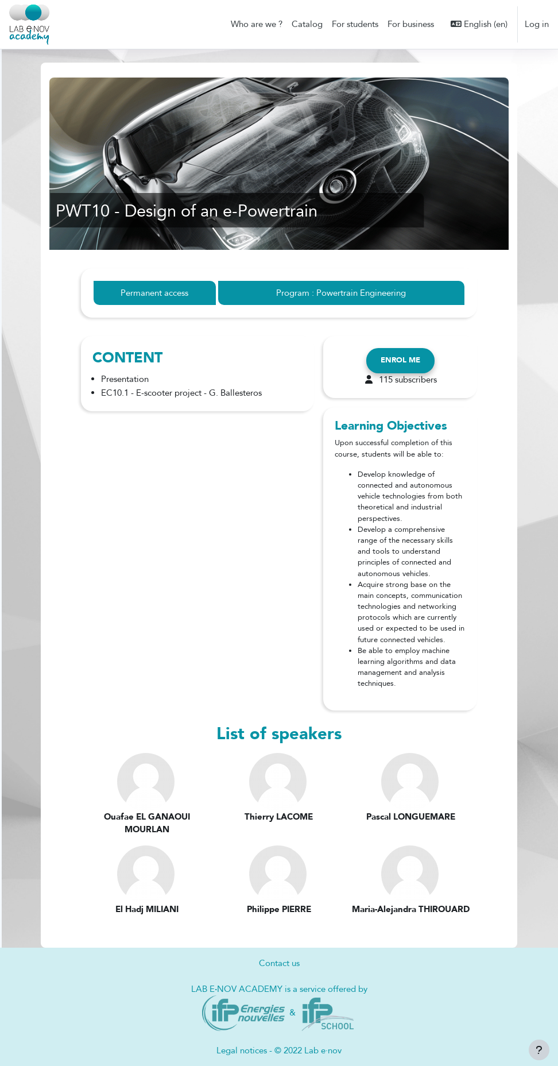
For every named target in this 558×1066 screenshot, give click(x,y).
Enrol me (400, 360)
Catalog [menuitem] (307, 24)
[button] (479, 24)
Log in (537, 24)
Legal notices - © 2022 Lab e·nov (279, 1050)
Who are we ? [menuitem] (256, 24)
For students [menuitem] (355, 24)
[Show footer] (539, 1050)
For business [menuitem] (411, 24)
